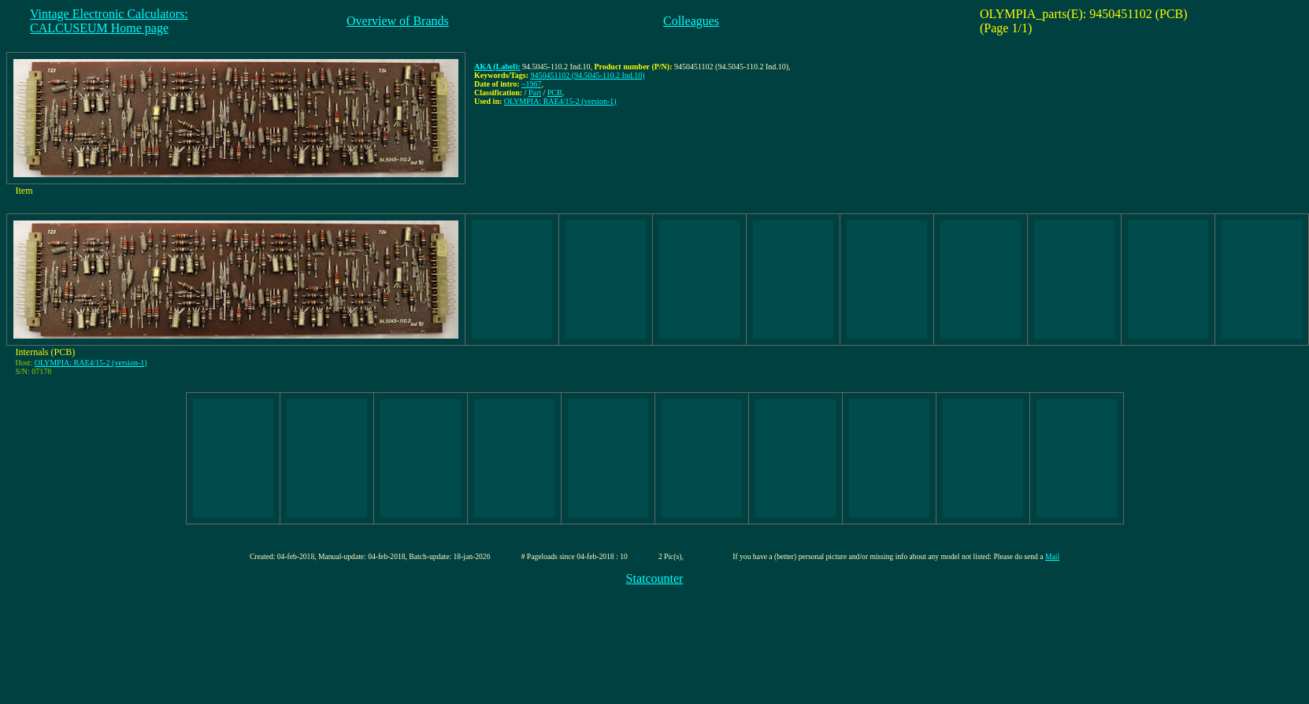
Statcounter (655, 578)
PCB (554, 92)
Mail (1052, 556)
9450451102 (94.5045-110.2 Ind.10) (588, 75)
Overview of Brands (398, 21)
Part (534, 92)
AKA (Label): (497, 66)
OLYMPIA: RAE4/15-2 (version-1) (560, 101)
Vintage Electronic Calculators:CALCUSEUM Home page (109, 21)
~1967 (531, 84)
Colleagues (691, 21)
